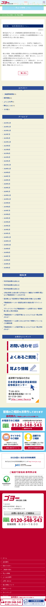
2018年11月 (7, 241)
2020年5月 (7, 180)
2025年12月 (7, 123)
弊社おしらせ (8, 105)
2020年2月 (7, 187)
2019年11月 (7, 199)
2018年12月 (7, 237)
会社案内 (5, 562)
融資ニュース (7, 588)
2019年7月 (7, 210)
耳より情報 (23, 7)
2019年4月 (7, 222)
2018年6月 (7, 260)
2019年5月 (7, 218)
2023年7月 (7, 134)
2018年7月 (7, 256)
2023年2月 (7, 138)
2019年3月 (7, 226)
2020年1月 (7, 191)
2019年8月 (7, 207)
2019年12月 (7, 195)
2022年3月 (7, 157)
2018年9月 (7, 248)
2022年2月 (7, 161)
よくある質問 (7, 577)
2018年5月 (7, 264)
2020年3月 (7, 184)
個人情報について (8, 585)
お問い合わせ (7, 581)
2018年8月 (7, 252)
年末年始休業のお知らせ (11, 281)
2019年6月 (7, 214)
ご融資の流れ (7, 569)
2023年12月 (7, 130)
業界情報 (6, 98)
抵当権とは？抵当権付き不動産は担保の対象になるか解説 (22, 299)
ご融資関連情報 (9, 94)
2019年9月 (7, 203)
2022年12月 (7, 142)
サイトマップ (7, 592)
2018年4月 (7, 267)
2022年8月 (7, 149)
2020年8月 (7, 172)
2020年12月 (7, 168)
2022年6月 (7, 153)
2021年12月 (7, 165)
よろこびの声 (8, 102)
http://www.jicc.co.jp (35, 461)
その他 (6, 109)
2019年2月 (7, 229)
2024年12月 (7, 127)
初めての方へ (7, 566)
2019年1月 (7, 233)
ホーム (5, 558)
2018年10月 (7, 245)
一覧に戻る (23, 73)
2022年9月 (7, 146)
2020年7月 (7, 176)
